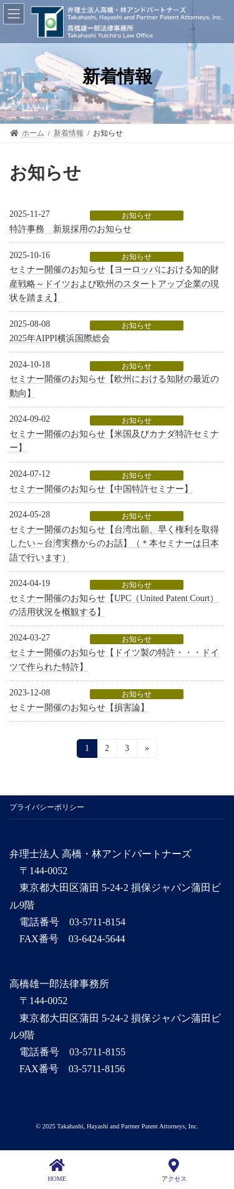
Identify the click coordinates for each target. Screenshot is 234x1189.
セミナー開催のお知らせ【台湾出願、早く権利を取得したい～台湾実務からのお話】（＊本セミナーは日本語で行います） (114, 543)
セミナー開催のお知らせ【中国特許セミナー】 (101, 489)
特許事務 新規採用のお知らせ (70, 229)
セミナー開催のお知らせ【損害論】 (79, 707)
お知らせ (137, 215)
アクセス (174, 1170)
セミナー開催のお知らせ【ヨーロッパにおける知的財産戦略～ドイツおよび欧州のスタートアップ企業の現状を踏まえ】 (114, 283)
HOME (56, 1170)
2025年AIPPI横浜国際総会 (59, 338)
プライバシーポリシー (46, 807)
